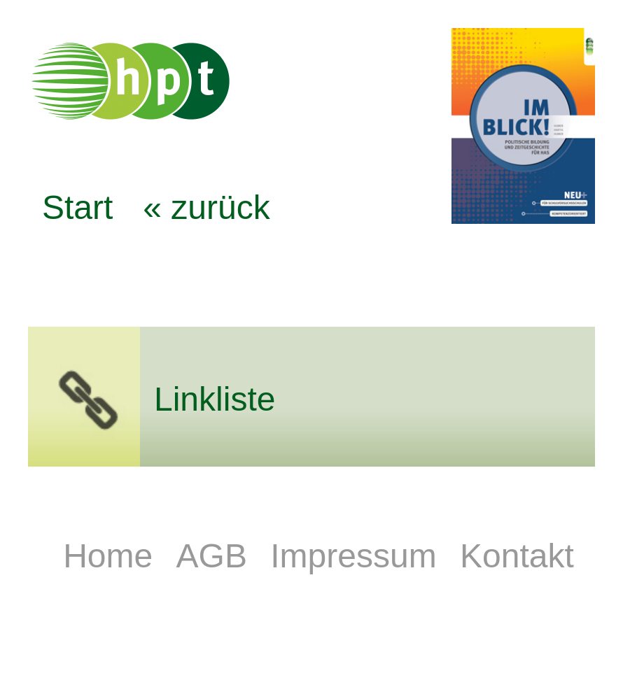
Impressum (358, 555)
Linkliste (214, 399)
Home (112, 555)
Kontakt (517, 555)
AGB (216, 555)
